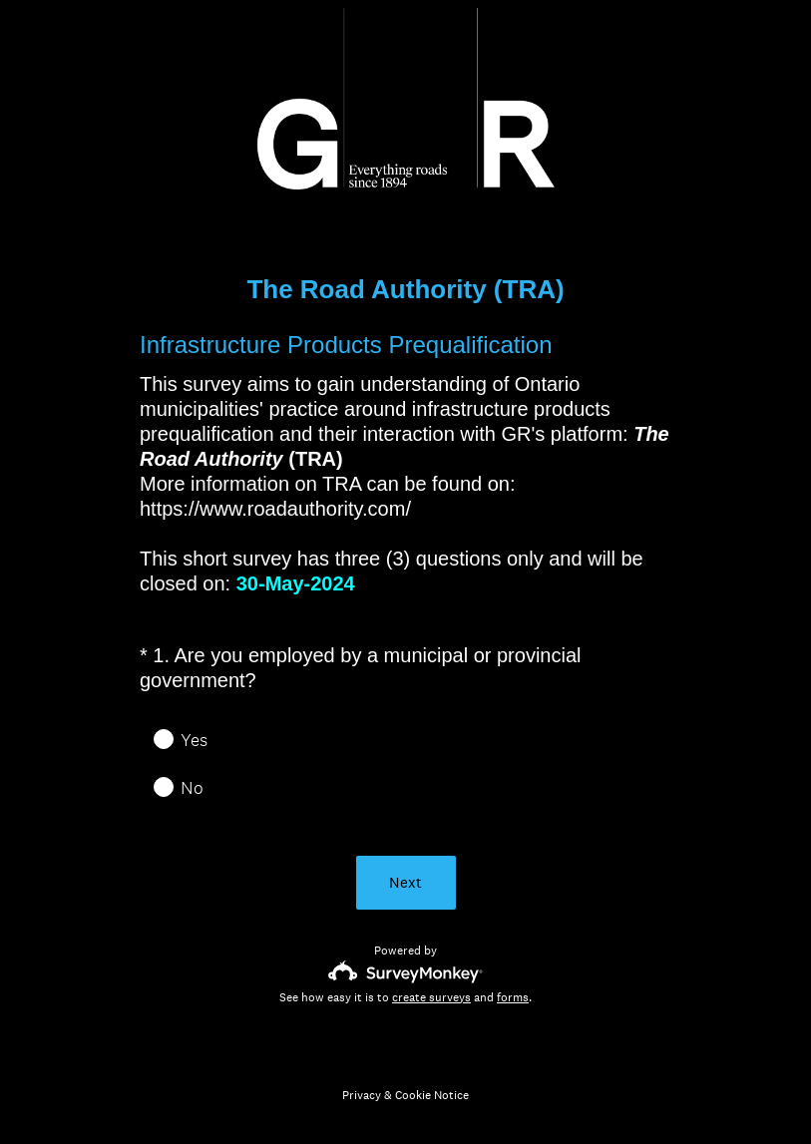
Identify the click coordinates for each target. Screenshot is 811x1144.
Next (405, 882)
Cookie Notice (432, 1095)
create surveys (431, 997)
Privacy (361, 1095)
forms (513, 997)
